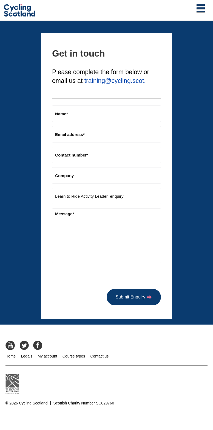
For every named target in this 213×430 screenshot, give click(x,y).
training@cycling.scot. (115, 80)
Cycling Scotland (33, 403)
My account (47, 356)
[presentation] (93, 278)
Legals (26, 356)
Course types (74, 356)
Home (10, 356)
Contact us (99, 356)
